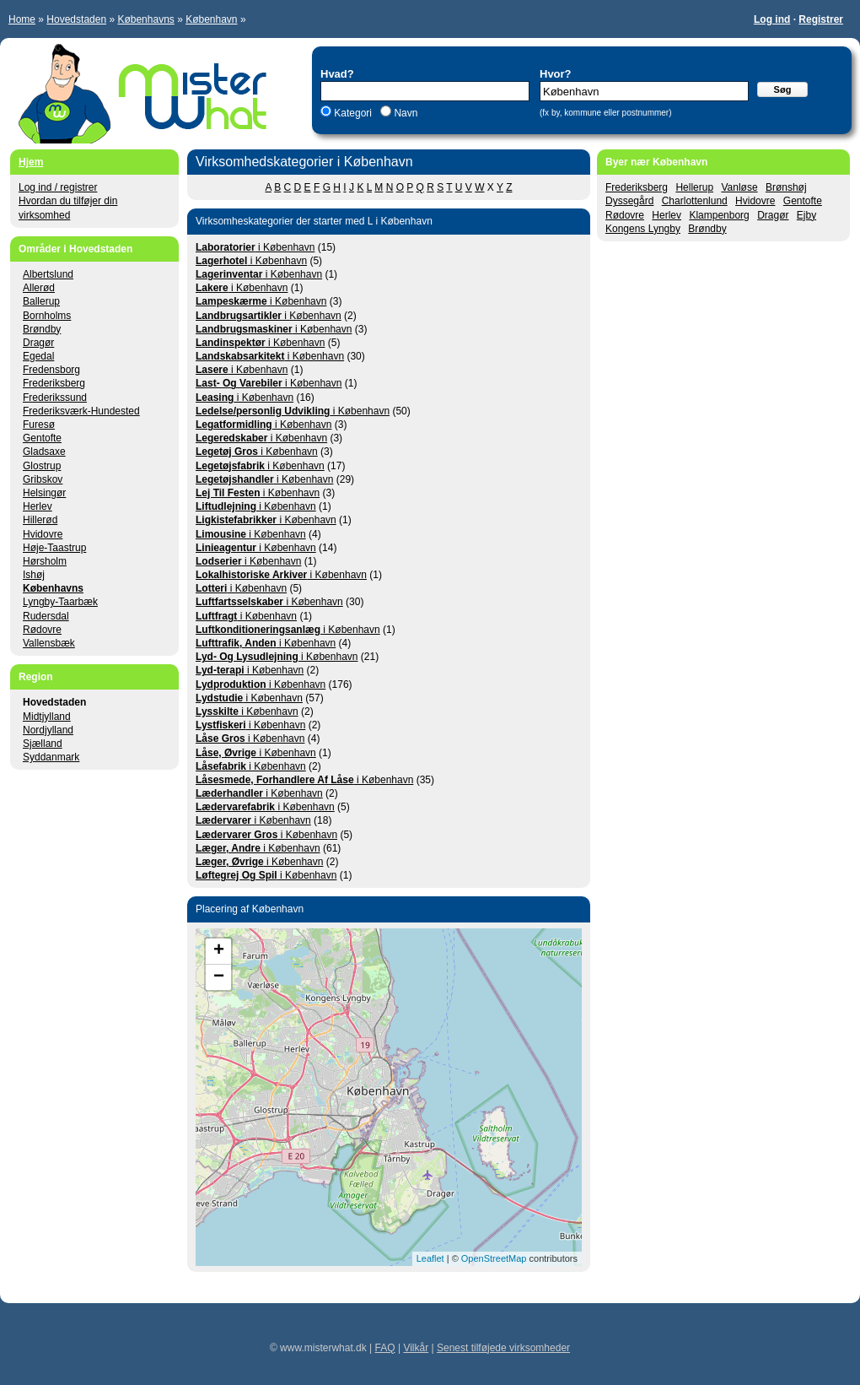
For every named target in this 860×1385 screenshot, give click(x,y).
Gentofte (802, 201)
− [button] (218, 977)
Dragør (772, 215)
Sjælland (42, 743)
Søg (783, 89)
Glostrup (42, 466)
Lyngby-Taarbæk (60, 602)
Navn (404, 113)
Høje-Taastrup (54, 548)
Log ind (772, 19)
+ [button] (218, 951)
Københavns (145, 19)
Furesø (39, 424)
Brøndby (707, 229)
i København (255, 247)
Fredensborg (51, 370)
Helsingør (44, 493)
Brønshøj (786, 187)
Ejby (806, 215)
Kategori (352, 113)
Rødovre (624, 215)
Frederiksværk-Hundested (81, 411)
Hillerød (40, 520)
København (211, 19)
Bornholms (47, 316)
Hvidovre (755, 201)
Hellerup (694, 187)
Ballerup (41, 301)
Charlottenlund (695, 201)
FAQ (385, 1348)
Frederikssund (55, 397)
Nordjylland (48, 730)
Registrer (820, 19)
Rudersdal (46, 616)
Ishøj (34, 575)
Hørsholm (45, 561)
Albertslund (48, 274)
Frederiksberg (636, 187)
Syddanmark (51, 757)
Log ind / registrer (58, 187)
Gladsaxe (44, 451)
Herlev (666, 215)
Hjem (31, 162)
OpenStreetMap (494, 1258)
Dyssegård (629, 201)
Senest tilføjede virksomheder (503, 1348)
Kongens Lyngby (642, 229)
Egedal (38, 356)
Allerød (39, 288)
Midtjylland (47, 716)
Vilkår (415, 1348)
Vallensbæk (49, 643)
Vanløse (739, 187)
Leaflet (430, 1258)
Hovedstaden (76, 19)
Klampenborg (719, 215)
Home (21, 19)
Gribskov (42, 479)
